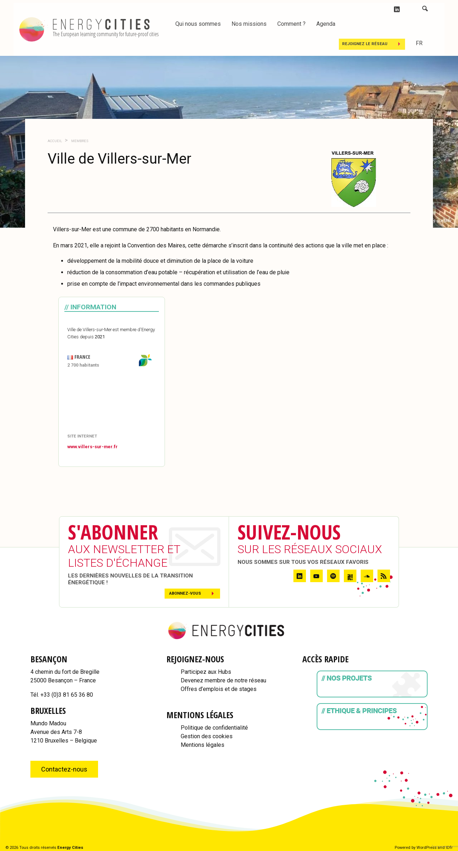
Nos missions (249, 23)
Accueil (55, 141)
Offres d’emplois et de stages (219, 689)
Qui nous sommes (198, 23)
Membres (79, 141)
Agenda (325, 23)
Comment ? (291, 23)
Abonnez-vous (185, 593)
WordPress (426, 847)
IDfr (449, 847)
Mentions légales (202, 744)
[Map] (111, 401)
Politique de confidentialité (214, 727)
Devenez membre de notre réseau (223, 680)
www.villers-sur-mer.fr (92, 446)
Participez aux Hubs (206, 671)
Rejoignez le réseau (365, 44)
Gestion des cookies (207, 736)
